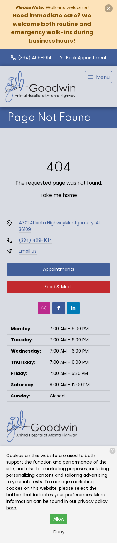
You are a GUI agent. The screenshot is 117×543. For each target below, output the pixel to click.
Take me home (58, 195)
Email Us (28, 251)
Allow (58, 519)
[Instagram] (44, 308)
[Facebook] (58, 308)
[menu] (98, 77)
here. (11, 508)
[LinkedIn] (73, 308)
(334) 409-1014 (35, 240)
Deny (59, 532)
